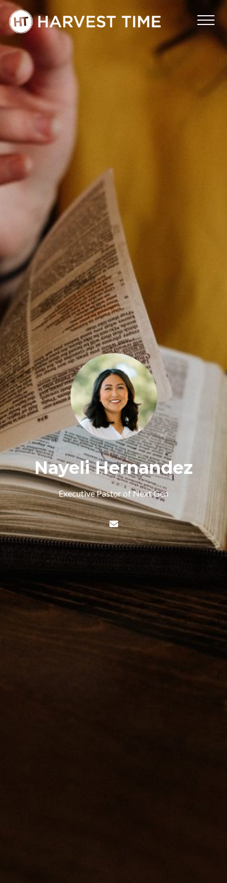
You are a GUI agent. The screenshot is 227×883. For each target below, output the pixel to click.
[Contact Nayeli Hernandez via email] (113, 523)
